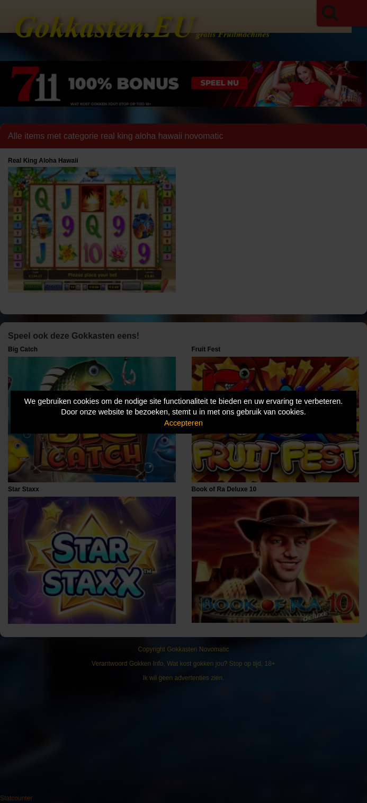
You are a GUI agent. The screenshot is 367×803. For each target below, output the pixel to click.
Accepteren (183, 423)
